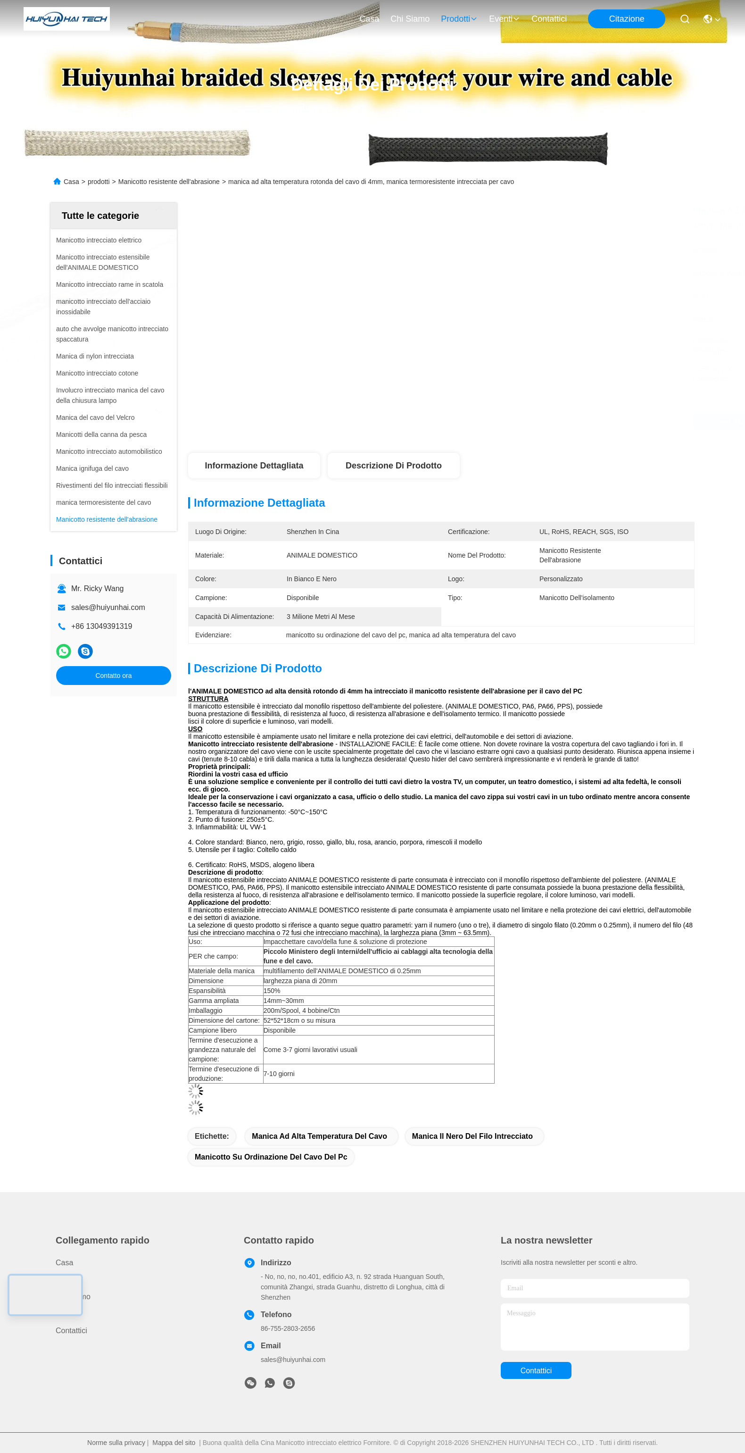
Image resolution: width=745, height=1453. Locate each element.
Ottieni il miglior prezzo (524, 422)
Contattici (549, 19)
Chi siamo (410, 19)
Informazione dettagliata (254, 465)
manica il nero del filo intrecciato (472, 1136)
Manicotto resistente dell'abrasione (169, 181)
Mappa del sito (173, 1442)
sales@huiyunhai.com (108, 607)
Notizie (67, 1314)
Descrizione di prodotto (394, 465)
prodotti (459, 19)
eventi (504, 19)
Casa (369, 19)
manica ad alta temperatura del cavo (319, 1136)
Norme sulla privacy (116, 1442)
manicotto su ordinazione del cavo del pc (271, 1157)
